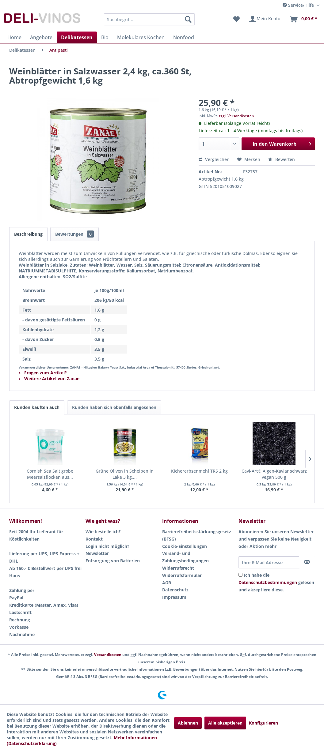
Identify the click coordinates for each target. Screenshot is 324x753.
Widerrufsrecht (178, 568)
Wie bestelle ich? (103, 531)
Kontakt (94, 539)
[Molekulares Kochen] (141, 37)
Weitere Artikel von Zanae (49, 378)
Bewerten (281, 159)
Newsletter (97, 553)
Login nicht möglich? (107, 546)
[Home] (14, 37)
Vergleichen (214, 159)
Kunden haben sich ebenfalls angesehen (114, 407)
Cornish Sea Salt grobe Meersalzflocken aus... (50, 474)
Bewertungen (74, 234)
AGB (166, 583)
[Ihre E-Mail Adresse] (268, 562)
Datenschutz (175, 590)
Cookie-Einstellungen (184, 546)
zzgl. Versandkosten (236, 115)
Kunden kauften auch (36, 407)
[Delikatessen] (77, 37)
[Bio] (105, 37)
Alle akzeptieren (225, 723)
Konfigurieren (263, 723)
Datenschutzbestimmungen (267, 582)
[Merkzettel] (236, 19)
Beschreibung (28, 234)
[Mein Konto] (264, 19)
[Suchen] (188, 19)
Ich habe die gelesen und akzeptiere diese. (276, 582)
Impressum (174, 597)
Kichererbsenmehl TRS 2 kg (199, 471)
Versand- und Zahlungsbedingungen (185, 557)
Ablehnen (188, 723)
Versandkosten (107, 654)
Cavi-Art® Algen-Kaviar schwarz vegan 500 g (274, 474)
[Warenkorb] (303, 19)
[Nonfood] (183, 37)
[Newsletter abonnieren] (306, 562)
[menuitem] (149, 19)
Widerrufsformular (182, 575)
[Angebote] (41, 37)
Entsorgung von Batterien (113, 561)
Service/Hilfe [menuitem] (299, 5)
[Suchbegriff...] (149, 19)
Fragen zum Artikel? (43, 373)
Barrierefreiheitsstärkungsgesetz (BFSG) (196, 535)
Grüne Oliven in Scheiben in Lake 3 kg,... (125, 474)
